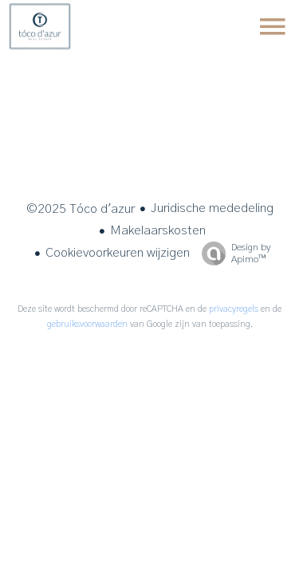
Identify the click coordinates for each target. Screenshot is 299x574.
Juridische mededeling (212, 208)
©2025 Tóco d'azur (80, 208)
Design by (232, 253)
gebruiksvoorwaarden (87, 324)
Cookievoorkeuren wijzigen (117, 252)
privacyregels (233, 309)
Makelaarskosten (158, 230)
